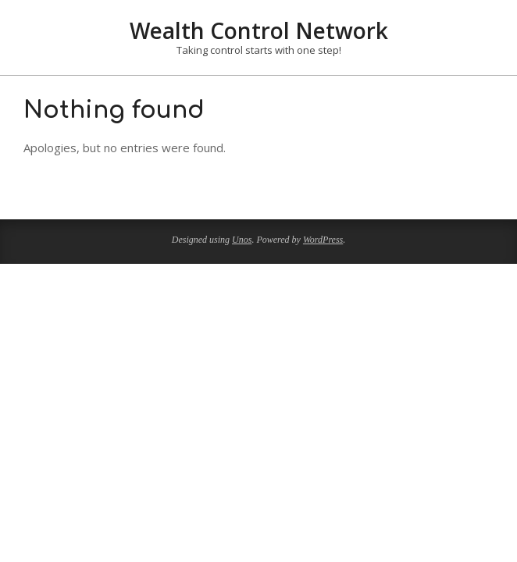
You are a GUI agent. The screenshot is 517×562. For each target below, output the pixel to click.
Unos (241, 239)
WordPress (323, 239)
